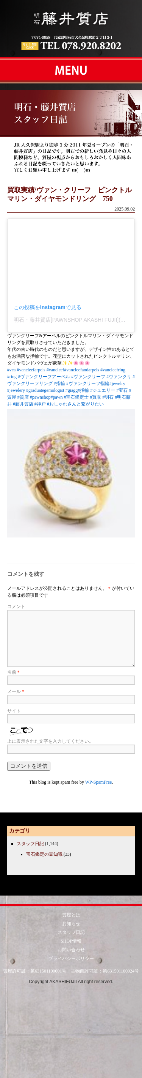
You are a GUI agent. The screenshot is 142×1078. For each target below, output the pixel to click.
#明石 (108, 397)
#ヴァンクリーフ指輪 (87, 383)
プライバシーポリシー (71, 958)
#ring (12, 376)
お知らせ (71, 923)
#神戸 (40, 404)
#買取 (95, 397)
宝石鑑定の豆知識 (44, 854)
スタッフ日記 (30, 843)
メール (15, 691)
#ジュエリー (102, 390)
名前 (13, 672)
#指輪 (59, 383)
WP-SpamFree (98, 782)
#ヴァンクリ (118, 376)
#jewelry (117, 383)
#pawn (56, 397)
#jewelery (16, 390)
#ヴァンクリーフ (88, 376)
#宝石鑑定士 (76, 397)
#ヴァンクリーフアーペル (44, 376)
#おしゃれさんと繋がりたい (75, 404)
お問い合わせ (71, 949)
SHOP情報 (71, 941)
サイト (14, 710)
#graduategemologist (45, 390)
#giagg (72, 390)
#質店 (23, 397)
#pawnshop (40, 397)
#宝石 (122, 390)
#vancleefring (112, 369)
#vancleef (55, 369)
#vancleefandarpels (81, 369)
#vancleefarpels (31, 369)
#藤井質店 (23, 404)
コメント (16, 606)
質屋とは (71, 915)
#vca (11, 369)
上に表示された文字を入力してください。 (50, 741)
